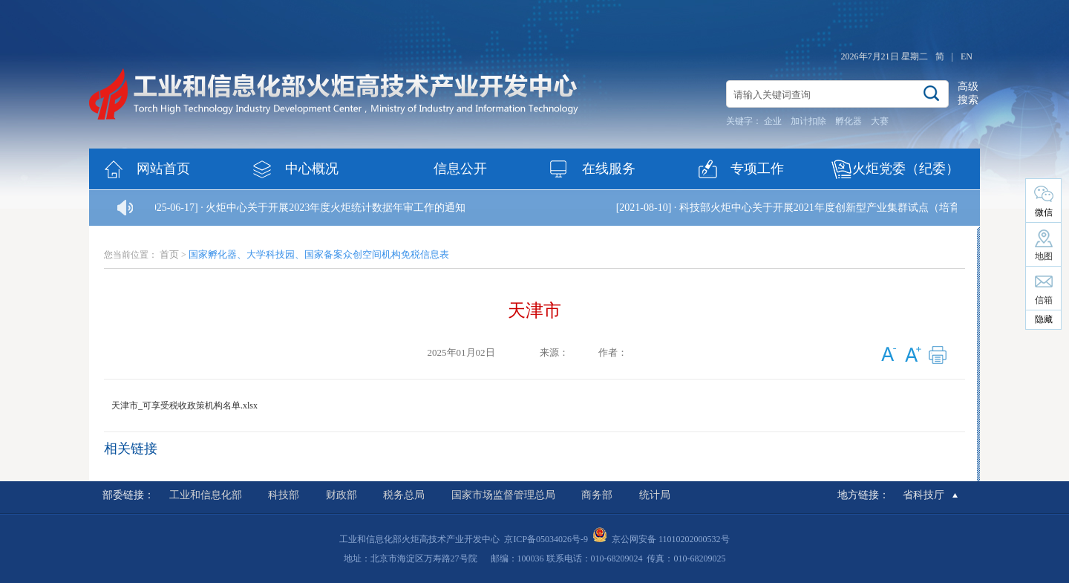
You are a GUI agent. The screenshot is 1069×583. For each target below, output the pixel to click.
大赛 (880, 121)
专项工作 (757, 168)
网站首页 (163, 168)
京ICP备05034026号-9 (546, 539)
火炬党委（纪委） (905, 168)
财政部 (341, 495)
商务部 (596, 495)
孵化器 (848, 121)
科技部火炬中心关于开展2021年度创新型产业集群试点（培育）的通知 (841, 207)
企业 (773, 121)
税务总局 (404, 495)
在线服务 (608, 168)
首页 (169, 254)
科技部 (283, 495)
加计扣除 (808, 121)
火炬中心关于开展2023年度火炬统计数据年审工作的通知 (336, 207)
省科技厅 (923, 495)
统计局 (654, 495)
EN (966, 56)
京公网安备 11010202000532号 (671, 539)
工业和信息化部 (205, 495)
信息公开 (460, 168)
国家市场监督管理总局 (503, 495)
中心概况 (312, 168)
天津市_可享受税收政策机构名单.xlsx (184, 405)
